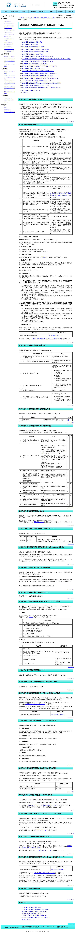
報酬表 (6, 107)
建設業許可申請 (8, 21)
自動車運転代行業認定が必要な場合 (32, 42)
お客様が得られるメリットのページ (35, 706)
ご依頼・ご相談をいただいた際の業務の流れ (34, 919)
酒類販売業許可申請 (9, 49)
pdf (68, 421)
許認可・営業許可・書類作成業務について (41, 18)
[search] (37, 5)
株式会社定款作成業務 (9, 56)
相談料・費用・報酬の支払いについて (44, 876)
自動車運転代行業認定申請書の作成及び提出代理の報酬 (37, 76)
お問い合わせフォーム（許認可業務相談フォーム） (42, 808)
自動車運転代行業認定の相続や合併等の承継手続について (38, 71)
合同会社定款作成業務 (9, 58)
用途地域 (42, 258)
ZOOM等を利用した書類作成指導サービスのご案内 (36, 81)
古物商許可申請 (8, 36)
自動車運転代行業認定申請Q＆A (31, 90)
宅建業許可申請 (8, 28)
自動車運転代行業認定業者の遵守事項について (35, 64)
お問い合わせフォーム (40, 833)
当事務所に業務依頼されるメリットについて (34, 915)
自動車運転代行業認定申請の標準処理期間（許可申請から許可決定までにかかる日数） (46, 59)
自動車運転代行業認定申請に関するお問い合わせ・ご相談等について (41, 88)
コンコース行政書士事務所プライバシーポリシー (35, 921)
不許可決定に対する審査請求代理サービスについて (36, 86)
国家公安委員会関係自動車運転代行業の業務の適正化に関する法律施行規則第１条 (60, 194)
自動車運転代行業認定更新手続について (33, 69)
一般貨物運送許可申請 (9, 30)
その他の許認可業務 (9, 51)
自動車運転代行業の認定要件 (30, 45)
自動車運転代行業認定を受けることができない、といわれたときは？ (41, 83)
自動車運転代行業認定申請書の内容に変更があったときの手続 (39, 66)
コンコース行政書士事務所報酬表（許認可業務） (35, 913)
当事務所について (8, 98)
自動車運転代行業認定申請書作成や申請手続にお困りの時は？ (39, 74)
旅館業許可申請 (8, 46)
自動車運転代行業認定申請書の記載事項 (33, 47)
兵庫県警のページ (39, 523)
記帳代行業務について (9, 81)
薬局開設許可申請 (8, 42)
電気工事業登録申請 (9, 25)
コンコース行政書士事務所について (32, 911)
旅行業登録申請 (8, 32)
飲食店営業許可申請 (9, 44)
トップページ (22, 18)
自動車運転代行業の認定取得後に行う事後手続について (37, 61)
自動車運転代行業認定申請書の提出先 (32, 54)
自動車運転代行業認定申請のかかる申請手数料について (37, 57)
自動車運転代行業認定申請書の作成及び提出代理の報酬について (40, 78)
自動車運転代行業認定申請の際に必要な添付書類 (35, 49)
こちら (55, 542)
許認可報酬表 (7, 109)
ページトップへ (71, 122)
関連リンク (25, 93)
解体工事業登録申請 (9, 23)
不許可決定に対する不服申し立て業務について (9, 88)
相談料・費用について (9, 112)
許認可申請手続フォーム (56, 336)
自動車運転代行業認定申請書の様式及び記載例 (35, 52)
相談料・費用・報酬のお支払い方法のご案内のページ (46, 339)
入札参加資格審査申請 (9, 75)
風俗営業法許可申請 (9, 34)
